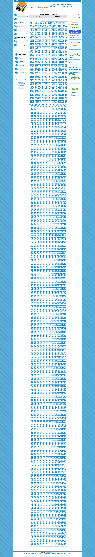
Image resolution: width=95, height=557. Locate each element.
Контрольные (22, 54)
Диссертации (22, 72)
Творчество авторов (21, 45)
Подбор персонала (21, 37)
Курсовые (21, 65)
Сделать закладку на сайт (75, 0)
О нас (18, 41)
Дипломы (21, 68)
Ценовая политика (21, 30)
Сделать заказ (20, 18)
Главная (19, 15)
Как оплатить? (20, 33)
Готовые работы (20, 22)
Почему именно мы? (21, 26)
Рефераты (21, 58)
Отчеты (21, 61)
